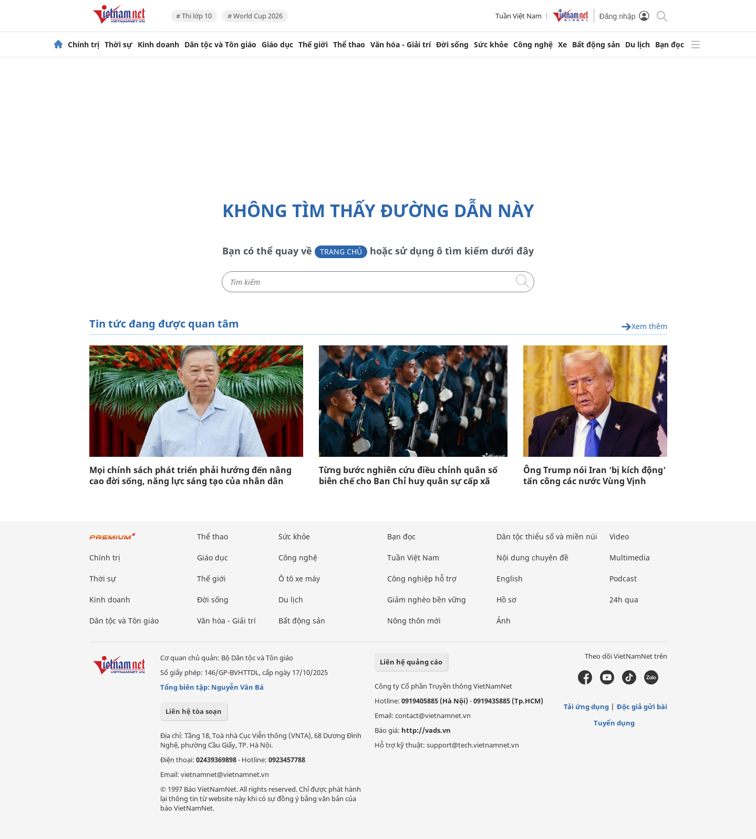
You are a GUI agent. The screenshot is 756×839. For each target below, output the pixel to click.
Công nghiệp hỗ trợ (422, 579)
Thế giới (313, 44)
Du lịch (637, 44)
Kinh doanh (158, 44)
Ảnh (503, 621)
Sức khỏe (491, 44)
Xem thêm (644, 326)
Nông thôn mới (414, 621)
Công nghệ (533, 44)
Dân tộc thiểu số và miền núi (546, 536)
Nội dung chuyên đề (532, 557)
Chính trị (83, 44)
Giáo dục (277, 44)
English (509, 579)
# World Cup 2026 (255, 16)
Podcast (623, 579)
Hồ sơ (506, 600)
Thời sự (118, 44)
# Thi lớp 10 (194, 16)
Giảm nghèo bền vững (426, 600)
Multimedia (629, 557)
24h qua (623, 600)
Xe (562, 44)
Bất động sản (596, 44)
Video (619, 536)
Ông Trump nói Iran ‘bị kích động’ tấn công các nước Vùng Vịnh (594, 476)
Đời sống (452, 44)
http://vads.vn (426, 730)
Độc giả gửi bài (642, 706)
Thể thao (349, 44)
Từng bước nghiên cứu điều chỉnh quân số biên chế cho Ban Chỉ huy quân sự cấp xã (408, 476)
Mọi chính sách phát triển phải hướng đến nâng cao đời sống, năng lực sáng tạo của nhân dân (190, 476)
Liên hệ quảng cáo (411, 662)
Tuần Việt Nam (518, 16)
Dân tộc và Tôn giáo (220, 44)
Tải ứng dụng (586, 706)
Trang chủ (341, 252)
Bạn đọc (669, 44)
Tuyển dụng (614, 723)
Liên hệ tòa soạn (193, 711)
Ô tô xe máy (299, 579)
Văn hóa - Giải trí (400, 44)
